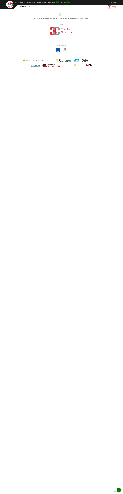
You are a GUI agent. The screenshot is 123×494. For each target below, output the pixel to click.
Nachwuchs (31, 2)
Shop (55, 2)
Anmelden (114, 2)
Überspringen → (116, 491)
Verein (38, 2)
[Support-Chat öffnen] (119, 490)
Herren (22, 2)
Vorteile (65, 2)
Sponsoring (46, 2)
